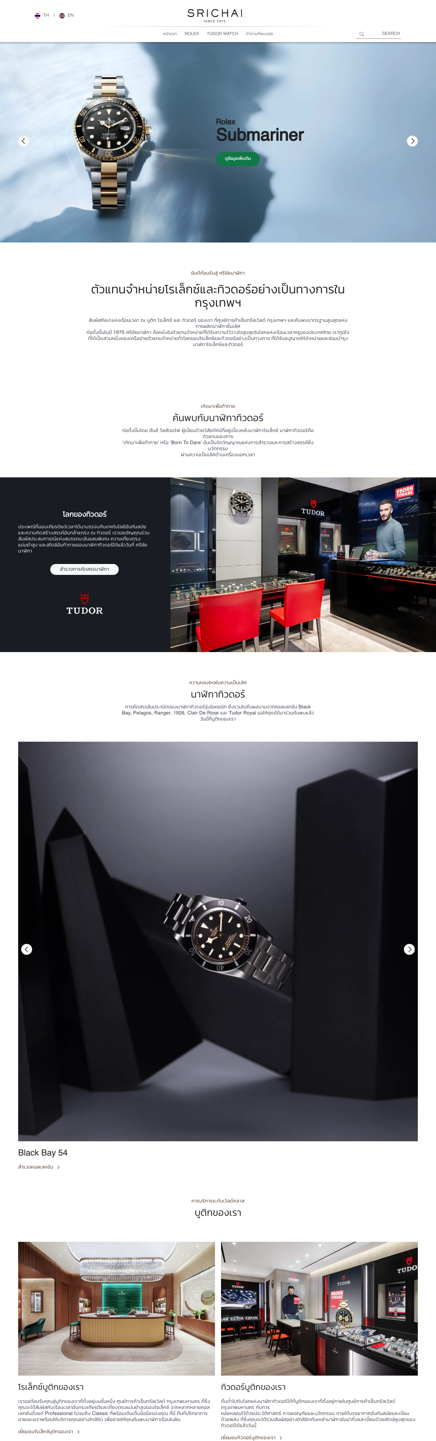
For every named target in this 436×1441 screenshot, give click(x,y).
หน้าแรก (170, 34)
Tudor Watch (222, 34)
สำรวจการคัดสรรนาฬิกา (84, 569)
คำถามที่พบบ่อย (259, 34)
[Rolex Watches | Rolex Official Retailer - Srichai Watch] (42, 16)
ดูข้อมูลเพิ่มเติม (238, 159)
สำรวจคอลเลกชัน (35, 1167)
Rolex (192, 34)
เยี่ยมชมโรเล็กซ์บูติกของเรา (45, 1431)
